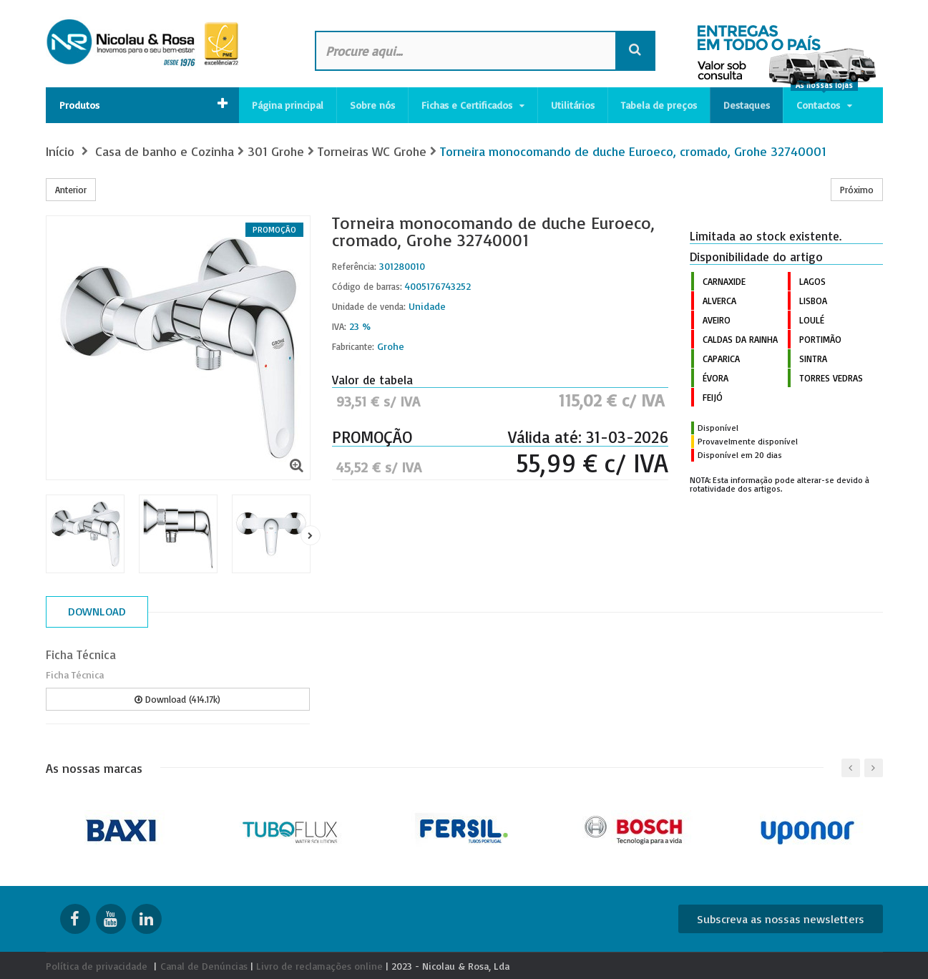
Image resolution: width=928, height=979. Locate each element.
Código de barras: (367, 286)
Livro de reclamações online (319, 966)
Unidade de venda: (369, 306)
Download (97, 611)
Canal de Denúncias (204, 966)
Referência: (354, 266)
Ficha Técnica (81, 654)
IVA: (339, 326)
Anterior (71, 189)
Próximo (857, 189)
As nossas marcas (94, 768)
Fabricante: (353, 346)
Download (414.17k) (177, 699)
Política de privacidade (96, 966)
